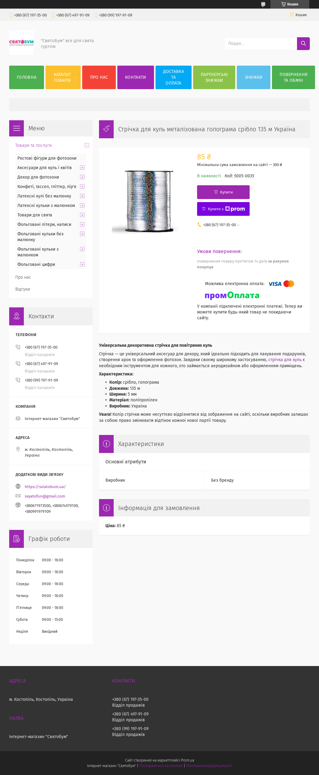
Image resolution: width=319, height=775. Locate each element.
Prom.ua (187, 760)
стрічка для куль (285, 359)
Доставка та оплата (173, 77)
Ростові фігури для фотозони (46, 158)
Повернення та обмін (293, 77)
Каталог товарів (62, 77)
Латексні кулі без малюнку (44, 196)
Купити (226, 192)
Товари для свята (34, 215)
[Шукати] (303, 43)
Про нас (99, 77)
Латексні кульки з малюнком (46, 205)
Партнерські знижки (214, 77)
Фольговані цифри (36, 264)
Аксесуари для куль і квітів (44, 167)
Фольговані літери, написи (44, 224)
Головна (26, 77)
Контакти (135, 77)
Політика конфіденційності (209, 766)
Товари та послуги (33, 145)
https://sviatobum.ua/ (45, 486)
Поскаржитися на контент (160, 766)
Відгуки (22, 289)
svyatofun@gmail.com (45, 496)
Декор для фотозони (38, 177)
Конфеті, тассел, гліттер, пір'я (46, 186)
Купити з (226, 209)
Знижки (254, 77)
